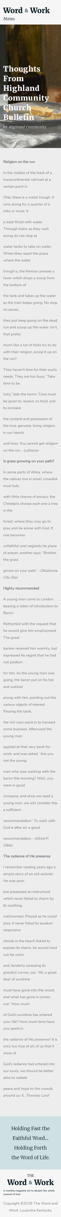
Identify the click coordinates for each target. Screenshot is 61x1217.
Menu (9, 18)
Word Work (26, 10)
